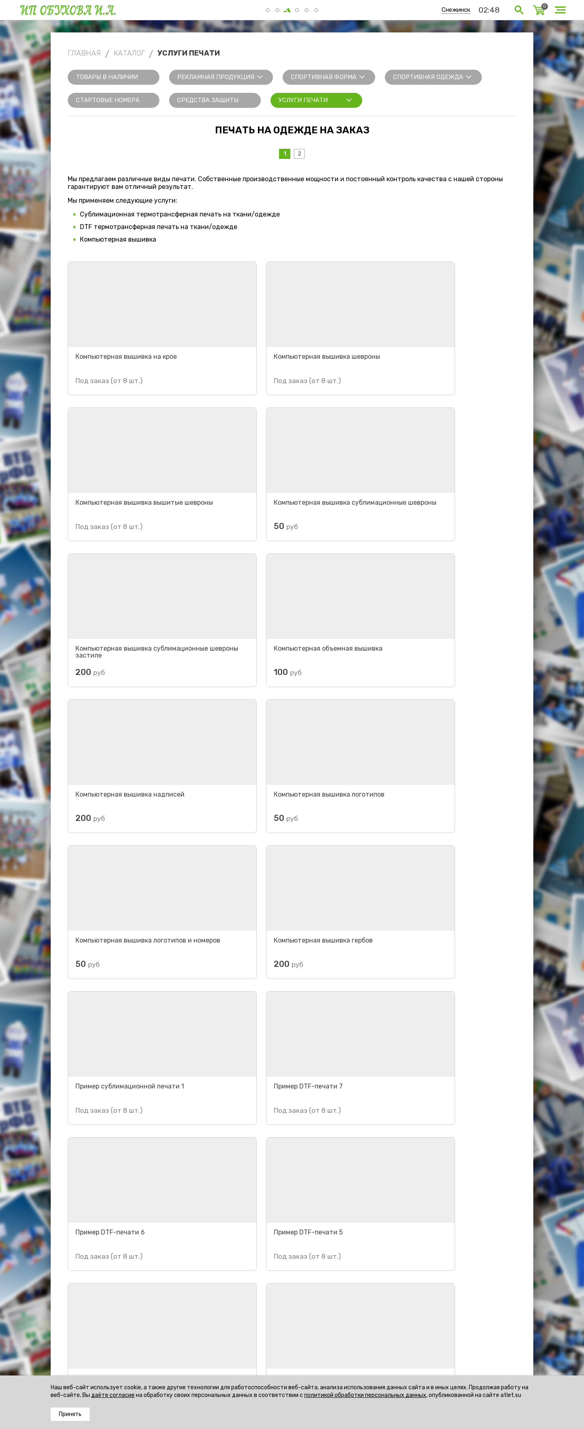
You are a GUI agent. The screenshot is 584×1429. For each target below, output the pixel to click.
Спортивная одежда (428, 77)
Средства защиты (207, 100)
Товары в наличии (107, 77)
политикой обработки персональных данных (365, 1395)
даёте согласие (113, 1395)
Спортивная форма (323, 77)
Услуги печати (303, 100)
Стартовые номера (108, 100)
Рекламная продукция (215, 77)
